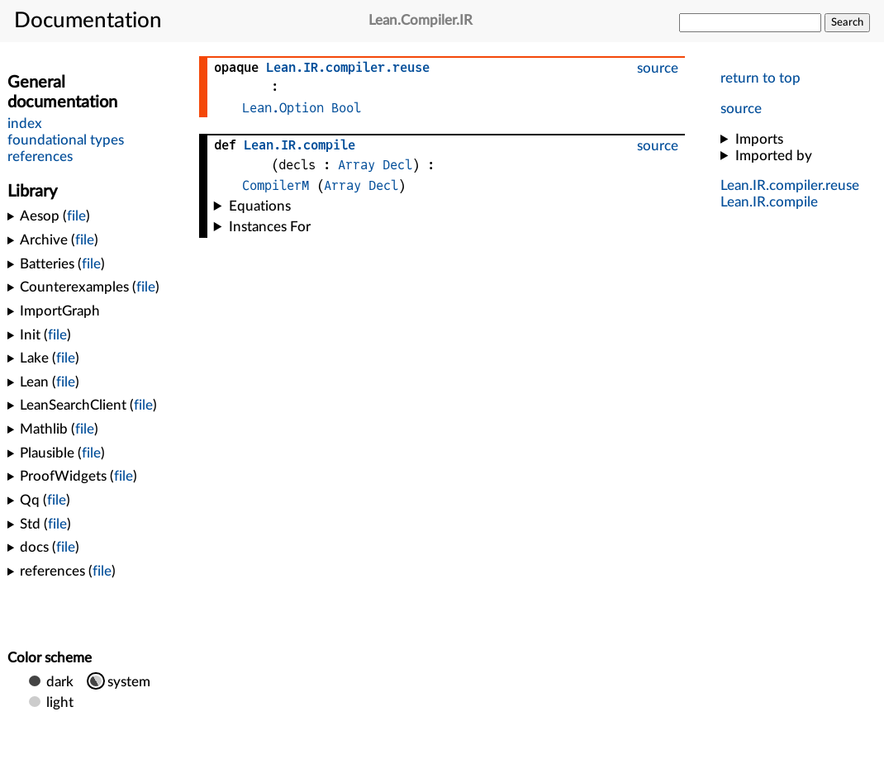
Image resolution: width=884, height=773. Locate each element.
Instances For (270, 227)
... (789, 185)
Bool (346, 108)
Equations (260, 206)
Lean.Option (283, 108)
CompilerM (275, 185)
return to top (760, 78)
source (741, 109)
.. (769, 202)
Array (356, 165)
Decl (397, 165)
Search (847, 22)
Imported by (773, 156)
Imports (759, 139)
